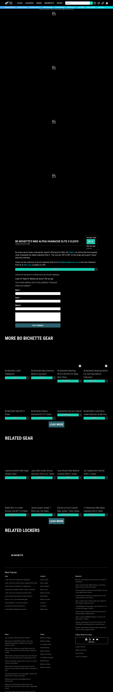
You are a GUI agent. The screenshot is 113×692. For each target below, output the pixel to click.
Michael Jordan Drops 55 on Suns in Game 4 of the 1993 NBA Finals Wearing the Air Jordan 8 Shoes (90, 623)
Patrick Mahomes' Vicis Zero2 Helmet (16, 603)
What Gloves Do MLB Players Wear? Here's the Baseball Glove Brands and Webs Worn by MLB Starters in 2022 (19, 643)
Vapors (72, 252)
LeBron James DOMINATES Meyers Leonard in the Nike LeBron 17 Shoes (90, 618)
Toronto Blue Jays (40, 275)
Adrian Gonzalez (45, 599)
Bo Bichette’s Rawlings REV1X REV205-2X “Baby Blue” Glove (67, 373)
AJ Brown (43, 603)
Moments (49, 3)
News (39, 3)
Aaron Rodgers (44, 586)
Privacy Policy (79, 653)
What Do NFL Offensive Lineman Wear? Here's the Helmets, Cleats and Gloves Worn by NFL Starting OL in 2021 (20, 650)
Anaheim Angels (45, 641)
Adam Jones (44, 589)
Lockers (29, 3)
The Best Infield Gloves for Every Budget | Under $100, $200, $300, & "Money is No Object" (21, 675)
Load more (56, 424)
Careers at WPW (80, 647)
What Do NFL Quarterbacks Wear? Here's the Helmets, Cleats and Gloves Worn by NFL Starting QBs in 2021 (21, 657)
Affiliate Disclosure (81, 650)
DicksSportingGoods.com (68, 262)
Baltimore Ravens (45, 667)
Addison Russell (45, 593)
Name (17, 290)
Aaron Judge (91, 7)
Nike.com (27, 265)
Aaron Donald (44, 580)
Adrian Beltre (44, 596)
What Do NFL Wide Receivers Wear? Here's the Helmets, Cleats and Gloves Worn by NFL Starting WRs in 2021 (21, 686)
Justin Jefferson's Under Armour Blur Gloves (18, 593)
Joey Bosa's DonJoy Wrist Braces (15, 606)
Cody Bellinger (59, 7)
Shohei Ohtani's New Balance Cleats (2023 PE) (18, 596)
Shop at (68, 381)
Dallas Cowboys (45, 651)
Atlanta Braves (44, 661)
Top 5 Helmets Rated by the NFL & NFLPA (17, 638)
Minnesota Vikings (45, 638)
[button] (107, 3)
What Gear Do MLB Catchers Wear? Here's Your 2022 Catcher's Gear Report (21, 662)
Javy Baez (81, 7)
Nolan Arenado (47, 7)
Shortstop (20, 275)
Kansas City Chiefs (46, 654)
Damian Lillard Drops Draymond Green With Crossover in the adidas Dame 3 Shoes (91, 591)
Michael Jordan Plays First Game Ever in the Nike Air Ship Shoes (90, 581)
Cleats (50, 275)
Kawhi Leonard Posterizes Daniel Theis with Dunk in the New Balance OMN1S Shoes (90, 612)
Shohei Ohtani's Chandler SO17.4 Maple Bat (17, 586)
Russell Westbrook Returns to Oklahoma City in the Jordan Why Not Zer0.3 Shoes (90, 597)
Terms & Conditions (81, 656)
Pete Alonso (71, 7)
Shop (54, 269)
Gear (19, 3)
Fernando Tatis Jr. (34, 7)
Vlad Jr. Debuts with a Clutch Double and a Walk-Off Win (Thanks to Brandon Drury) (90, 602)
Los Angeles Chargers (46, 657)
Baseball (56, 275)
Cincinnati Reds (44, 647)
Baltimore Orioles (45, 664)
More (59, 3)
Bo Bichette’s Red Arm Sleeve (69, 411)
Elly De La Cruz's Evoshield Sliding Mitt (16, 599)
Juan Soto (101, 7)
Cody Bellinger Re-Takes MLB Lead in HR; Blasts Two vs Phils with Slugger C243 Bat (91, 607)
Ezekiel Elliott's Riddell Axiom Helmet (15, 609)
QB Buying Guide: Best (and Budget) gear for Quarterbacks (18, 680)
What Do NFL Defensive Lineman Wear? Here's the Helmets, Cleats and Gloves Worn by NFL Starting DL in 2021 (21, 668)
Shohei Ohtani (22, 7)
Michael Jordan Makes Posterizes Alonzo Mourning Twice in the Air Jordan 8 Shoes (90, 628)
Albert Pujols (44, 609)
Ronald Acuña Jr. (10, 7)
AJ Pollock (43, 606)
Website (18, 305)
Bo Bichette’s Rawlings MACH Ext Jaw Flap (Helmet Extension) (96, 373)
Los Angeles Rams (45, 644)
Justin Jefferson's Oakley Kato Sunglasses (17, 580)
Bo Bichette (29, 275)
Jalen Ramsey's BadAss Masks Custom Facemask (20, 589)
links (64, 9)
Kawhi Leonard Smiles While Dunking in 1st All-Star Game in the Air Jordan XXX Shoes (90, 586)
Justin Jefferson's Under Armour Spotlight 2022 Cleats (21, 583)
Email (17, 298)
